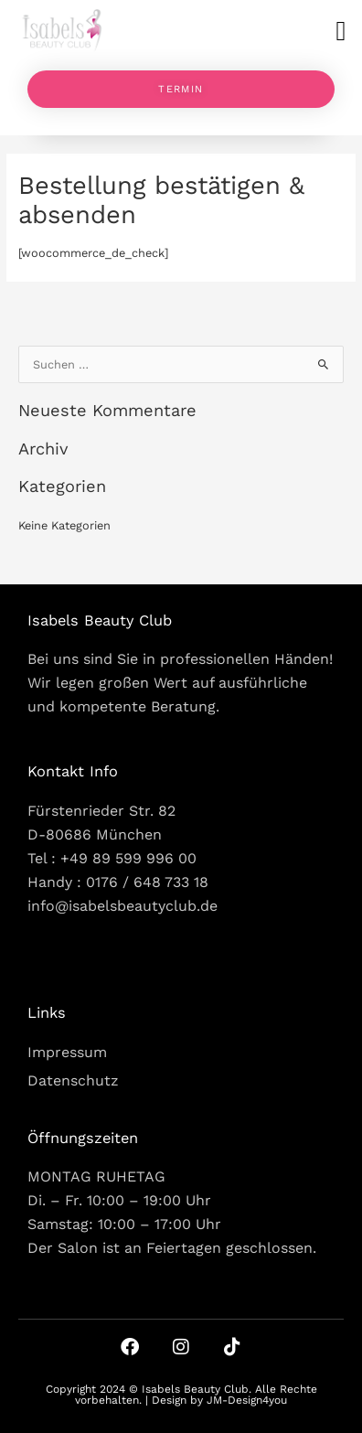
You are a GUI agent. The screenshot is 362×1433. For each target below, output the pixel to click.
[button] (341, 30)
